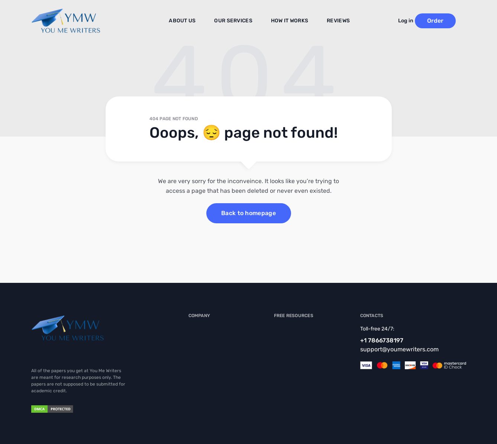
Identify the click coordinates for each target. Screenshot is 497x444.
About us (189, 21)
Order (445, 20)
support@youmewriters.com (399, 349)
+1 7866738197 (381, 340)
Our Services (236, 21)
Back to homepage (248, 213)
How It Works (287, 21)
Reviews (333, 21)
